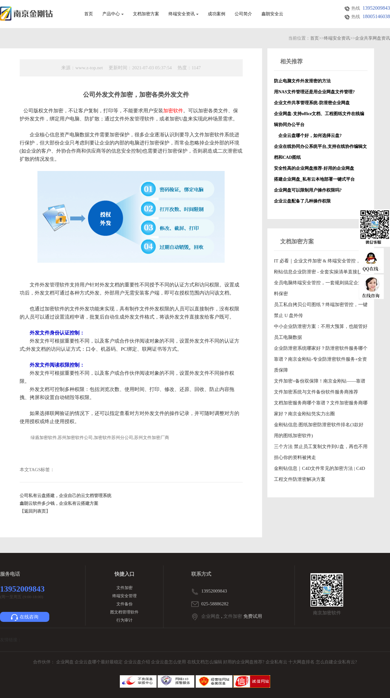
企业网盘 (210, 616)
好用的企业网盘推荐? (244, 662)
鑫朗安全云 (272, 14)
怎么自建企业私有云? (336, 662)
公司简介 (243, 14)
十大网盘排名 (301, 662)
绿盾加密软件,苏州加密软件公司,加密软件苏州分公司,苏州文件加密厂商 (100, 437)
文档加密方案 (146, 14)
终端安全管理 (124, 595)
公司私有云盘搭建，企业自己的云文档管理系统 (65, 495)
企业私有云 (277, 662)
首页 (88, 14)
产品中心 (113, 14)
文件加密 (124, 587)
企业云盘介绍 (137, 662)
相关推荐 (291, 61)
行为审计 (124, 620)
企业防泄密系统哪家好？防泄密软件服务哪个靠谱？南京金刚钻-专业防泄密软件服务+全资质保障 (321, 359)
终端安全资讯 (183, 14)
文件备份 (124, 604)
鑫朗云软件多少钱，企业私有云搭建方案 (59, 503)
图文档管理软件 (124, 612)
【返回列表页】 (35, 511)
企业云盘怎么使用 (169, 662)
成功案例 (216, 14)
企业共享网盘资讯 (372, 38)
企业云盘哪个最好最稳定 (99, 662)
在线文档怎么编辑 (204, 662)
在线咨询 (24, 617)
